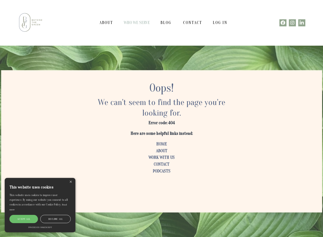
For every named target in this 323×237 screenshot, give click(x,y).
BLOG (165, 22)
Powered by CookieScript (40, 227)
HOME (161, 144)
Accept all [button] (23, 219)
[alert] (40, 205)
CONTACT (192, 22)
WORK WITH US (161, 157)
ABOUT (106, 22)
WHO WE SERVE (137, 22)
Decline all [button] (55, 219)
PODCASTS (161, 171)
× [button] (71, 182)
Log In (220, 22)
